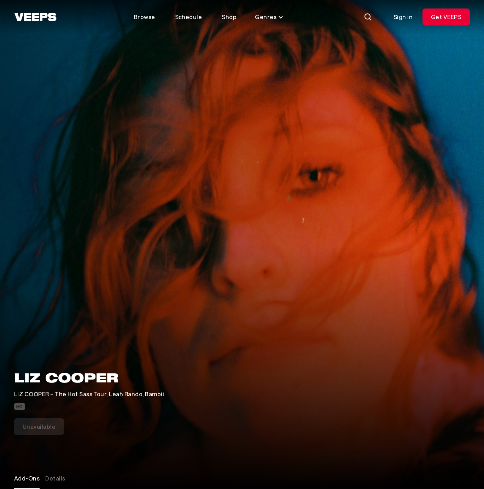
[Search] (368, 16)
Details (55, 478)
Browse (144, 16)
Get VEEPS (446, 16)
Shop (229, 16)
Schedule (188, 16)
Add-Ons (27, 478)
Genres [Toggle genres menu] (269, 16)
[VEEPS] (35, 17)
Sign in (403, 16)
